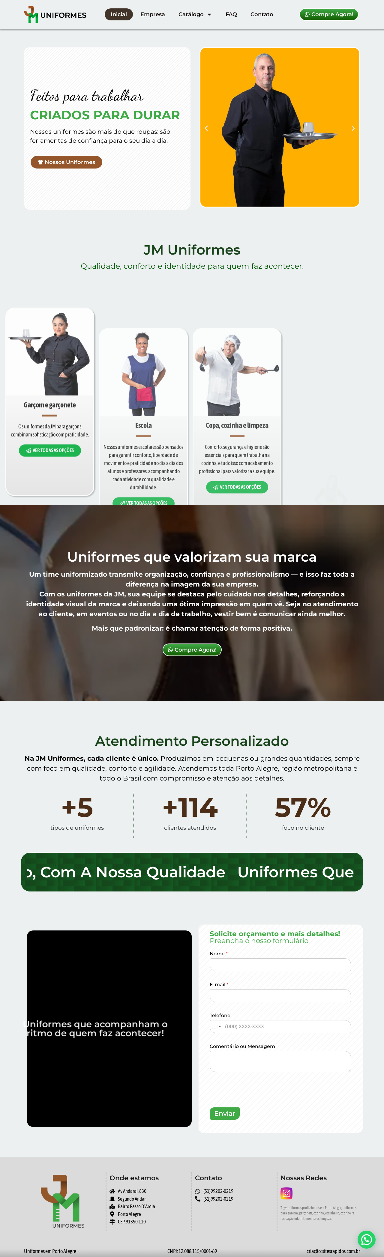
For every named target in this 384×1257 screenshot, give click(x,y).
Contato (261, 14)
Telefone (220, 1015)
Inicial (119, 14)
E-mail (219, 984)
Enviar (224, 1113)
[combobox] (216, 1026)
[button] (206, 128)
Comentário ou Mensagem (242, 1046)
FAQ (231, 14)
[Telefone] (280, 1026)
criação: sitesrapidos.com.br (333, 1251)
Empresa (152, 14)
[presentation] (255, 1103)
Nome (219, 954)
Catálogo (195, 14)
